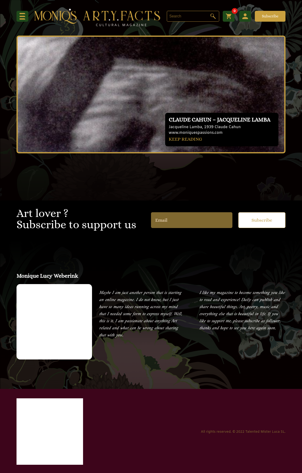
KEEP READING (185, 139)
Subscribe (270, 16)
